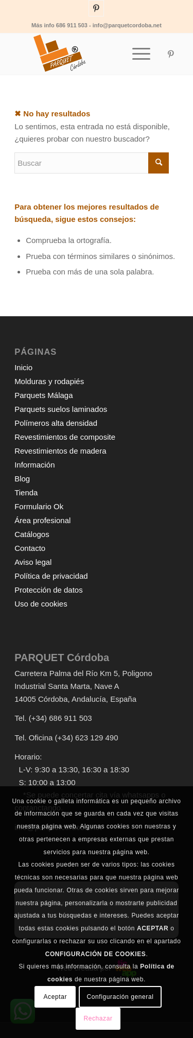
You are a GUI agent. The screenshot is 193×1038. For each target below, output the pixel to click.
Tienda (26, 492)
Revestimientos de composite (64, 436)
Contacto (29, 548)
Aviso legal (32, 562)
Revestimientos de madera (60, 450)
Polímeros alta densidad (55, 423)
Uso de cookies (40, 603)
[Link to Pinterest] (96, 8)
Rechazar (97, 1018)
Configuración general (119, 996)
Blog (22, 478)
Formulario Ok (38, 506)
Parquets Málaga (43, 395)
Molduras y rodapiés (49, 381)
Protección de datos (48, 589)
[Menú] (136, 54)
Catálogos (31, 534)
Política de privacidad (51, 576)
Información (34, 464)
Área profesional (42, 520)
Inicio (23, 367)
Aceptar (55, 996)
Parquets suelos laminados (60, 409)
